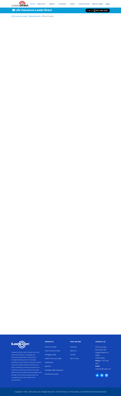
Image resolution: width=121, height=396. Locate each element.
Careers (73, 355)
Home (32, 4)
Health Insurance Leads (53, 358)
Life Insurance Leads (19, 16)
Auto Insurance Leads (52, 351)
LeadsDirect (49, 362)
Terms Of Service (62, 392)
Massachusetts (35, 16)
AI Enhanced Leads (51, 374)
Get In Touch (74, 358)
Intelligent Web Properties (54, 370)
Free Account (84, 4)
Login (107, 4)
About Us (73, 351)
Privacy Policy (74, 392)
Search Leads (97, 4)
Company (73, 347)
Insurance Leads (50, 347)
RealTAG (48, 366)
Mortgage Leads (50, 355)
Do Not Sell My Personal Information (93, 392)
